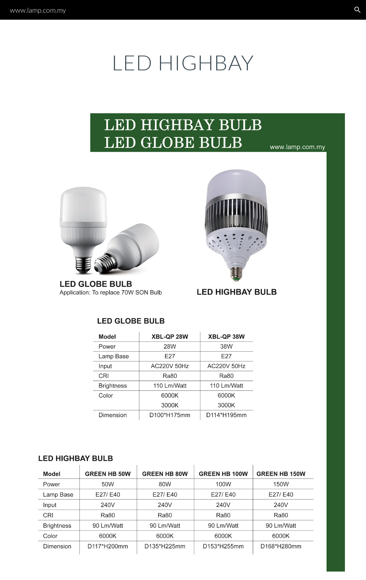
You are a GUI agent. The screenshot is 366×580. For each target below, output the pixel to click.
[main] (182, 62)
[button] (357, 9)
